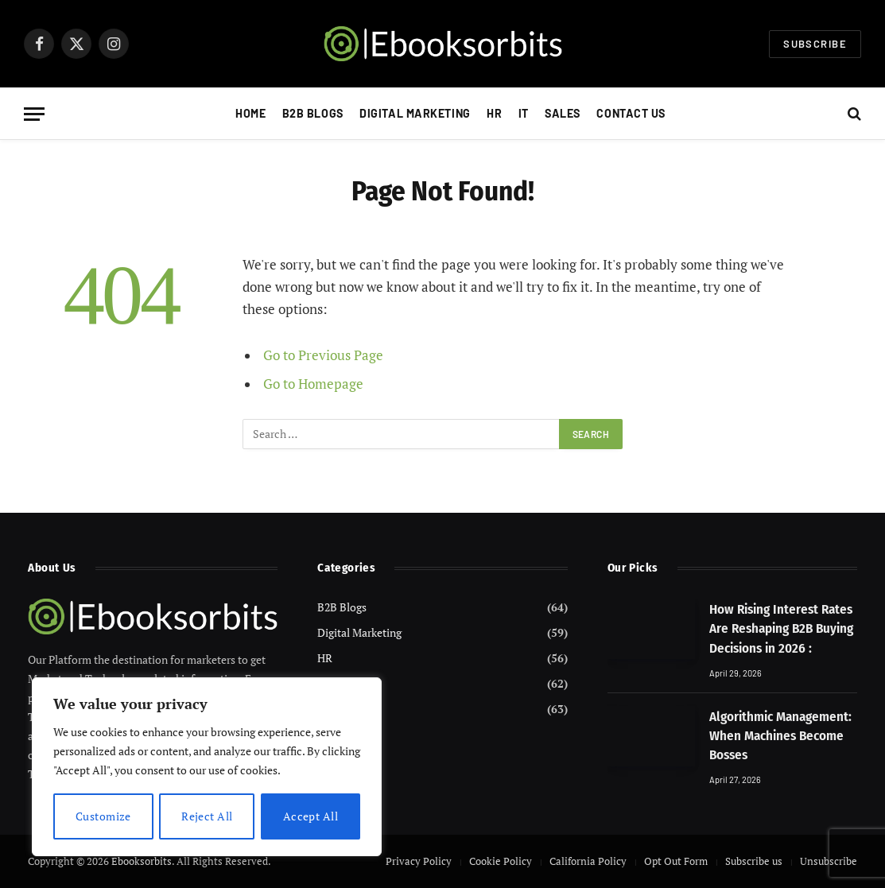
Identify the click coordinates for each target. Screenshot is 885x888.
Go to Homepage (313, 384)
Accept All (311, 816)
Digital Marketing (415, 113)
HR (494, 113)
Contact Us (631, 113)
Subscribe (815, 43)
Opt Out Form (676, 861)
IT (523, 113)
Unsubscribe (828, 861)
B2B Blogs (313, 113)
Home (250, 113)
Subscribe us (753, 861)
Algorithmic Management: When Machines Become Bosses (780, 736)
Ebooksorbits (141, 861)
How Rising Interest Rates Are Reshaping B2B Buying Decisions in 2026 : (781, 629)
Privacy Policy (419, 861)
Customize (103, 816)
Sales (562, 113)
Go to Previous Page (323, 355)
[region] (207, 767)
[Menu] (34, 114)
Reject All (207, 816)
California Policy (588, 861)
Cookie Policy (500, 861)
